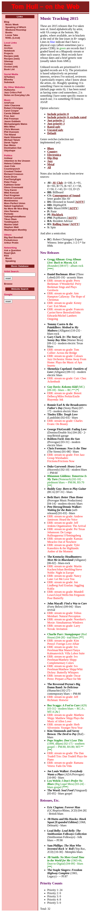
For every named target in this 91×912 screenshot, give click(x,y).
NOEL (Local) (12, 37)
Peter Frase (10, 182)
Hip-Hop (52, 157)
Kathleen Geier (12, 184)
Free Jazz (9, 116)
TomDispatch (11, 222)
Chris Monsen (11, 129)
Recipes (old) (11, 56)
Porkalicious (11, 240)
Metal (50, 164)
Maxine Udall (11, 224)
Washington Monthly (15, 229)
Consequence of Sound (66, 195)
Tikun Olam (10, 219)
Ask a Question (12, 250)
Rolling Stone (61, 224)
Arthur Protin (11, 242)
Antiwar (8, 158)
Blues (50, 148)
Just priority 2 (56, 120)
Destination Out (12, 148)
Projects (8, 53)
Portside (8, 214)
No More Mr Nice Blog (16, 208)
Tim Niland (10, 134)
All (49, 167)
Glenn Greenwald (13, 187)
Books (8, 32)
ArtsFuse (9, 102)
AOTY (80, 201)
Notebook (9, 50)
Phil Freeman (11, 118)
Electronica (54, 154)
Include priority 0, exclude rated (66, 117)
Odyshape (9, 150)
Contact (8, 64)
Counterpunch (12, 168)
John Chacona (12, 105)
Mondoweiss (11, 200)
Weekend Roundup (15, 29)
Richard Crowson (13, 174)
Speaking (10, 261)
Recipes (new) (12, 58)
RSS (6, 255)
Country (52, 151)
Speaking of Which (15, 27)
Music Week (11, 24)
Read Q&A (9, 253)
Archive (8, 48)
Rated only (53, 126)
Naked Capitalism (13, 206)
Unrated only (55, 129)
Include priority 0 (58, 114)
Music (7, 45)
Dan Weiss (10, 145)
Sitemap (8, 61)
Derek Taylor (11, 142)
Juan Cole (9, 166)
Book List (9, 69)
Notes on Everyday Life (17, 95)
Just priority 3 (56, 123)
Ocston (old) (11, 66)
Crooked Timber (13, 171)
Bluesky (8, 79)
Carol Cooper (11, 110)
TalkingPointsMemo (15, 216)
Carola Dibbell (12, 113)
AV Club (57, 182)
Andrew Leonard (13, 198)
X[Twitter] (9, 77)
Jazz (50, 161)
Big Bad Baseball (13, 237)
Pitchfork (57, 214)
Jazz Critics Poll (13, 92)
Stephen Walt (11, 227)
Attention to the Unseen (17, 160)
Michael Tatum (12, 140)
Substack (9, 82)
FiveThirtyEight (12, 179)
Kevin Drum (10, 176)
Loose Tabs (11, 35)
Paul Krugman (12, 195)
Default (51, 133)
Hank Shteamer (12, 137)
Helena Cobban (12, 163)
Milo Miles (9, 126)
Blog (6, 22)
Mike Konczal (11, 192)
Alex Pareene (11, 211)
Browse (8, 283)
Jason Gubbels (12, 121)
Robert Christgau (13, 108)
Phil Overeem (11, 132)
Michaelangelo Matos (15, 124)
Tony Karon (10, 190)
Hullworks (9, 89)
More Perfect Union (14, 203)
